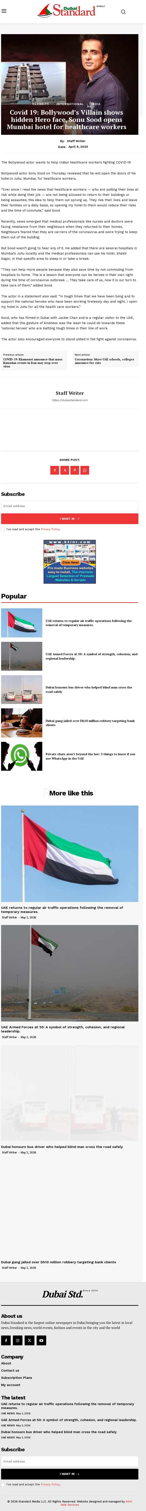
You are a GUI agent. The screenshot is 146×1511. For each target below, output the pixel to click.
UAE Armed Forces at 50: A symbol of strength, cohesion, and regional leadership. (69, 1420)
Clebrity (40, 103)
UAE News (8, 1413)
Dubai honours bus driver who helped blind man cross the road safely (62, 1147)
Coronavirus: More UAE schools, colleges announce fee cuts (104, 361)
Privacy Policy (50, 529)
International (70, 103)
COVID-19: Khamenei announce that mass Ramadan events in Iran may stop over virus (33, 363)
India (95, 103)
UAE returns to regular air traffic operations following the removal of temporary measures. (89, 623)
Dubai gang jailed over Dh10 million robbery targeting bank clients (58, 1262)
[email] (69, 506)
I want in (70, 519)
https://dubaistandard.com (70, 400)
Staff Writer (76, 141)
